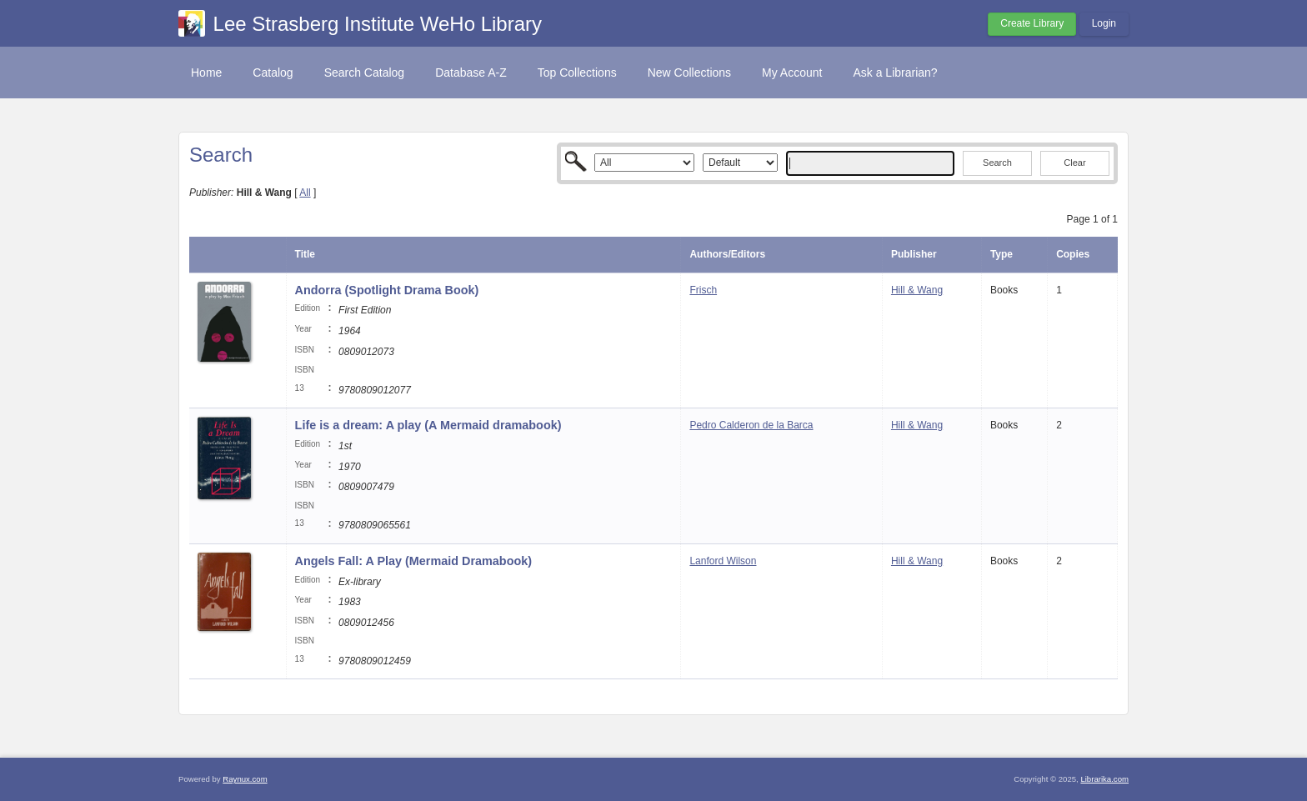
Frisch (703, 290)
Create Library (1032, 23)
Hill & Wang (917, 290)
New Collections (689, 72)
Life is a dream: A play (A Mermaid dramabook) (428, 425)
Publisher (914, 254)
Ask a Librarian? (895, 72)
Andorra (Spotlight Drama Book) (387, 290)
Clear (1074, 163)
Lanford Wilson (722, 561)
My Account (792, 72)
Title (305, 254)
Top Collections (577, 72)
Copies (1072, 254)
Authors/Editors (727, 254)
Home (206, 72)
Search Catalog (364, 72)
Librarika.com (1104, 778)
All (304, 192)
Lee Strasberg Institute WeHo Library (377, 24)
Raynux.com (245, 778)
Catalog (273, 72)
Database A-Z (471, 72)
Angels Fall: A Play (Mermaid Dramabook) (413, 561)
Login (1104, 23)
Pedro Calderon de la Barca (751, 425)
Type (1001, 254)
